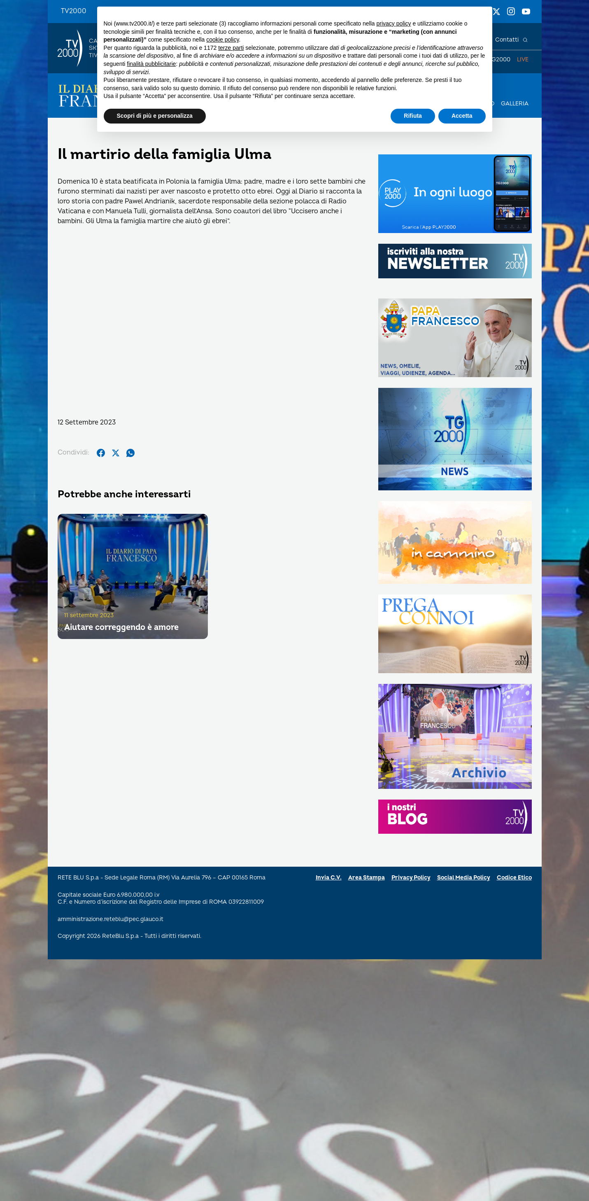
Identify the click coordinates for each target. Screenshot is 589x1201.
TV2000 (73, 11)
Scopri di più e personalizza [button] (155, 115)
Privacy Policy (411, 877)
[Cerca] (525, 40)
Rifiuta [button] (413, 115)
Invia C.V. (329, 877)
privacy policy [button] (393, 23)
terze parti (231, 47)
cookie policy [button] (222, 39)
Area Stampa (366, 877)
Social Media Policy (463, 877)
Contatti (507, 39)
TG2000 (499, 59)
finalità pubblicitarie (151, 64)
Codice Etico (514, 877)
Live (522, 59)
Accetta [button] (462, 115)
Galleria (514, 103)
